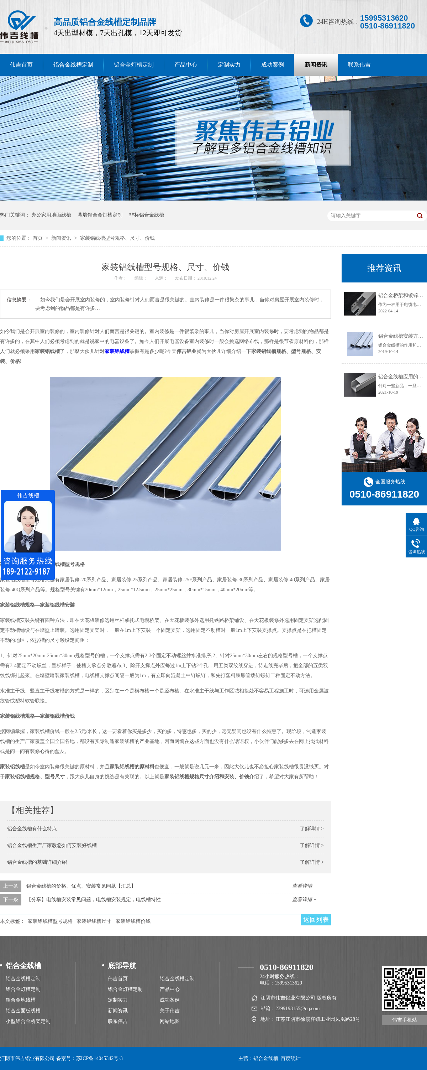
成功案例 (272, 65)
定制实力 (229, 65)
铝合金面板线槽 (23, 1010)
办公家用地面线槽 (51, 215)
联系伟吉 (359, 65)
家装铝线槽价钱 (133, 921)
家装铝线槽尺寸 (94, 921)
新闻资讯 (316, 65)
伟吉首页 (118, 978)
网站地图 (170, 1021)
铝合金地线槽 (21, 1000)
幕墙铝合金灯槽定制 (100, 215)
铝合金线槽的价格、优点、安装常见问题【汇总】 (81, 886)
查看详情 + (304, 886)
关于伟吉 (170, 1010)
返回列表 (316, 919)
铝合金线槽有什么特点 (32, 828)
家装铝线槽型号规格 (50, 921)
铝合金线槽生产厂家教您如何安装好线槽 (52, 845)
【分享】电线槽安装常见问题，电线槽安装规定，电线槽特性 (93, 899)
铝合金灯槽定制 (134, 65)
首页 (38, 238)
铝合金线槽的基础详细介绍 (37, 862)
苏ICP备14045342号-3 (99, 1058)
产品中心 (185, 65)
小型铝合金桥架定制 (28, 1021)
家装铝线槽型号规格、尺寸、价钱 (117, 238)
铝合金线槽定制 (73, 65)
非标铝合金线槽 (146, 215)
